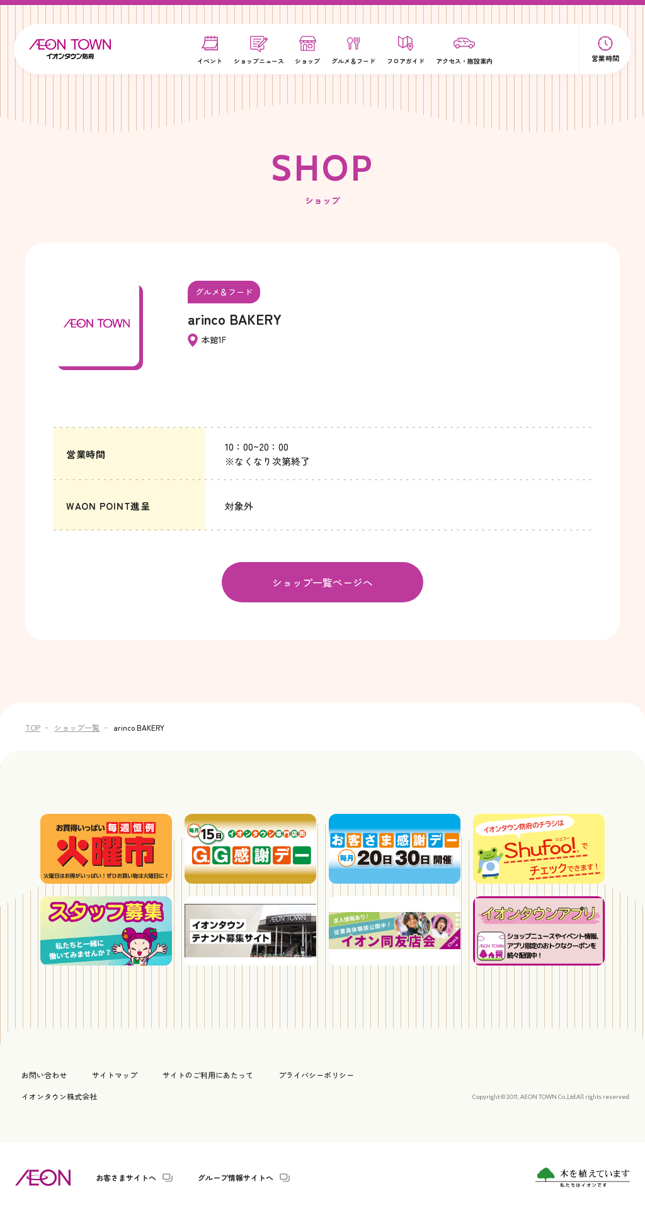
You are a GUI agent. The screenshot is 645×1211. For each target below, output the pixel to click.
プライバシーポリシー (316, 1073)
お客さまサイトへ (126, 1176)
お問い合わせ (44, 1073)
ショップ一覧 (77, 726)
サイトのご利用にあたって (208, 1073)
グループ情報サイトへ (235, 1176)
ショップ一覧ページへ (322, 581)
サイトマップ (114, 1073)
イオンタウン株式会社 (59, 1094)
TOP (32, 726)
